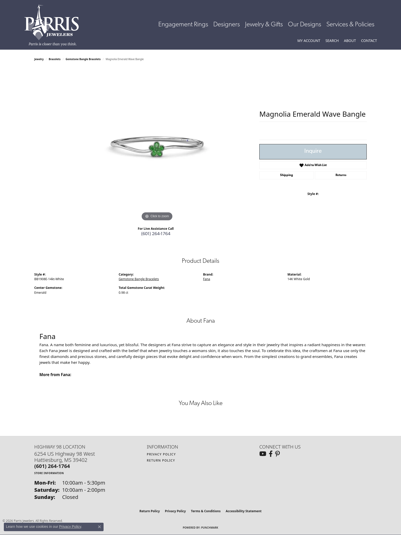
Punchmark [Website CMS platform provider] (209, 527)
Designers (226, 24)
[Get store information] (49, 473)
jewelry (39, 59)
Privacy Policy (161, 454)
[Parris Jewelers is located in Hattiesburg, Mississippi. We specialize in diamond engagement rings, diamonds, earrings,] (54, 25)
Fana (206, 279)
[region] (157, 145)
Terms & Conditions (206, 511)
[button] (308, 41)
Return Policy (161, 460)
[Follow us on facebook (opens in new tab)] (271, 454)
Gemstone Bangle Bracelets (83, 59)
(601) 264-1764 (155, 234)
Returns (341, 175)
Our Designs (304, 24)
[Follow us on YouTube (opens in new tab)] (262, 454)
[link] (369, 41)
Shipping (286, 175)
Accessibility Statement (243, 511)
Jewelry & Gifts (264, 24)
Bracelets (55, 59)
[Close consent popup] (99, 526)
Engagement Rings (183, 24)
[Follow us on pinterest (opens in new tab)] (277, 454)
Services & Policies (350, 24)
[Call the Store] (52, 466)
